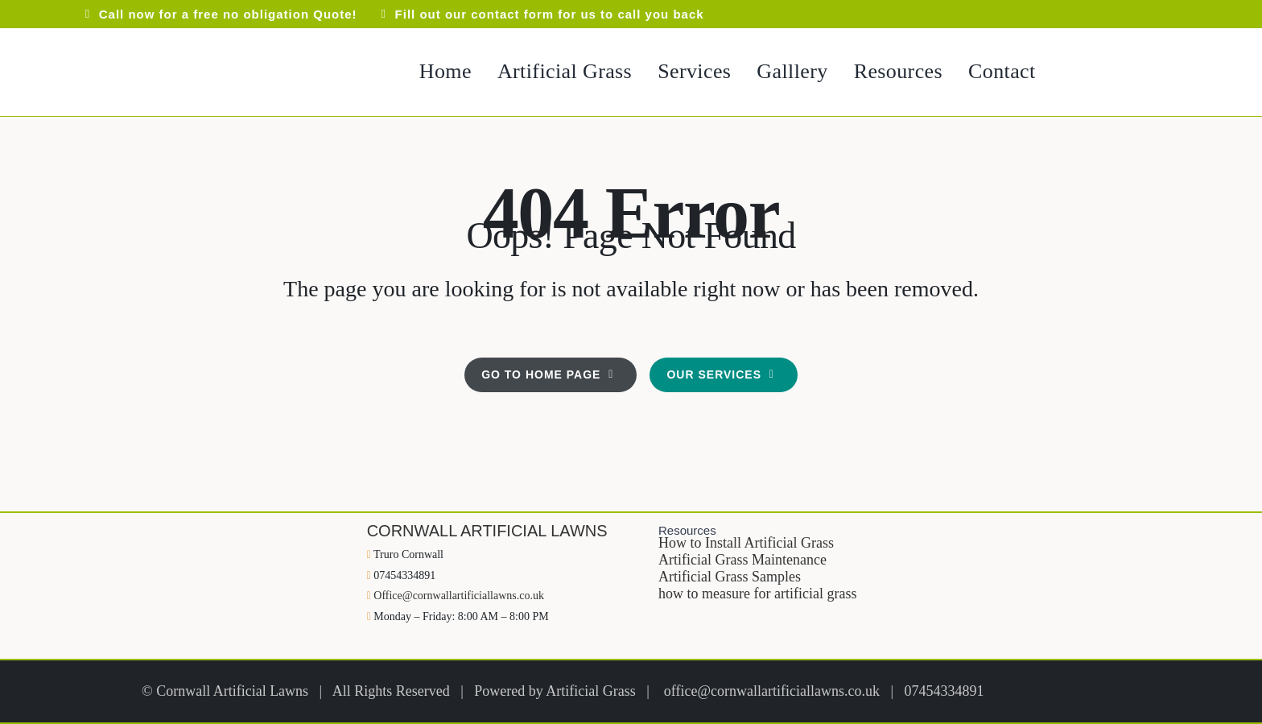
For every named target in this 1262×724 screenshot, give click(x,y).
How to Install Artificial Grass (746, 543)
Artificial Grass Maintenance (742, 560)
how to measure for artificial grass (757, 593)
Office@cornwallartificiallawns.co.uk (458, 596)
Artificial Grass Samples (729, 577)
